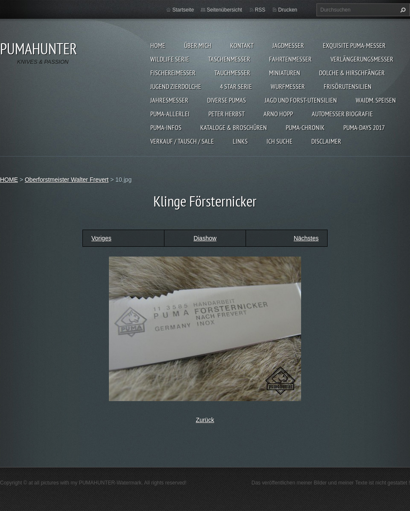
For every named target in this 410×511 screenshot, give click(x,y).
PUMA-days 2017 (364, 127)
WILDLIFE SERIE (169, 59)
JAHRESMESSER (169, 100)
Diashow (205, 238)
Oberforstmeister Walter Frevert (66, 179)
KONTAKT (242, 45)
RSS (260, 10)
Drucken (287, 10)
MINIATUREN (284, 72)
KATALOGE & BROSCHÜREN (233, 127)
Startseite (183, 10)
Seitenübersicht (224, 10)
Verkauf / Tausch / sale (182, 141)
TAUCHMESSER (232, 72)
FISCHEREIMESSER (173, 72)
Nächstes (306, 238)
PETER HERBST (226, 113)
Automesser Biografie (342, 113)
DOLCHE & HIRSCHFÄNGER (352, 72)
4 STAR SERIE (236, 86)
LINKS (240, 141)
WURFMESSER (288, 86)
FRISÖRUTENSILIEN (348, 86)
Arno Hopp (278, 113)
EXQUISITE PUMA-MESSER (354, 45)
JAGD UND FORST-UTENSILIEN (301, 100)
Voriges (101, 238)
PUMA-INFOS (166, 127)
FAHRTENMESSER (290, 59)
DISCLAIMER (326, 141)
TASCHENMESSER (229, 59)
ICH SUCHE (279, 141)
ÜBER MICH (197, 45)
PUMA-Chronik (305, 127)
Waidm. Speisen (376, 100)
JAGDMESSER (288, 45)
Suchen (401, 9)
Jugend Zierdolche (175, 86)
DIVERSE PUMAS (226, 100)
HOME (157, 45)
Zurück (205, 419)
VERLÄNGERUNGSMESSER (362, 59)
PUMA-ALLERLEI (170, 113)
